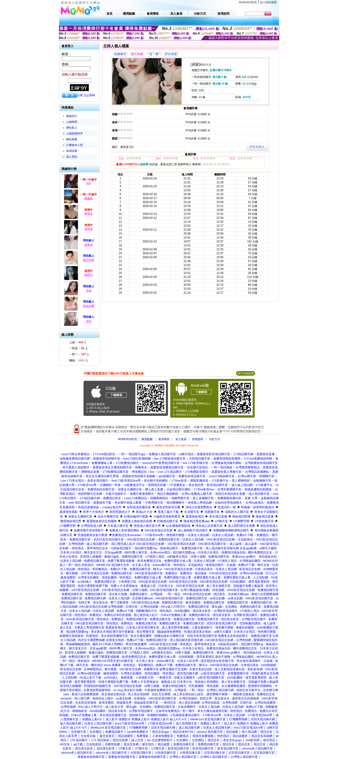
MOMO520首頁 (127, 439)
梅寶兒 (88, 274)
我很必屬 (88, 306)
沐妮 (88, 290)
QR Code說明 (245, 373)
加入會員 (180, 439)
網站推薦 (71, 139)
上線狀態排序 (74, 133)
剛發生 (88, 213)
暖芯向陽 (88, 260)
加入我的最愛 (268, 2)
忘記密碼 (89, 95)
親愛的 (88, 244)
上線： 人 (78, 342)
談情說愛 (71, 150)
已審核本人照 (74, 145)
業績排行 (71, 116)
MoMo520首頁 (248, 2)
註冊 (80, 95)
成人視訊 (71, 156)
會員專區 (164, 439)
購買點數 (146, 439)
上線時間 (71, 122)
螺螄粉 (88, 198)
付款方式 (214, 439)
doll (88, 183)
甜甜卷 (88, 229)
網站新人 (71, 127)
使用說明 (197, 439)
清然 (88, 321)
